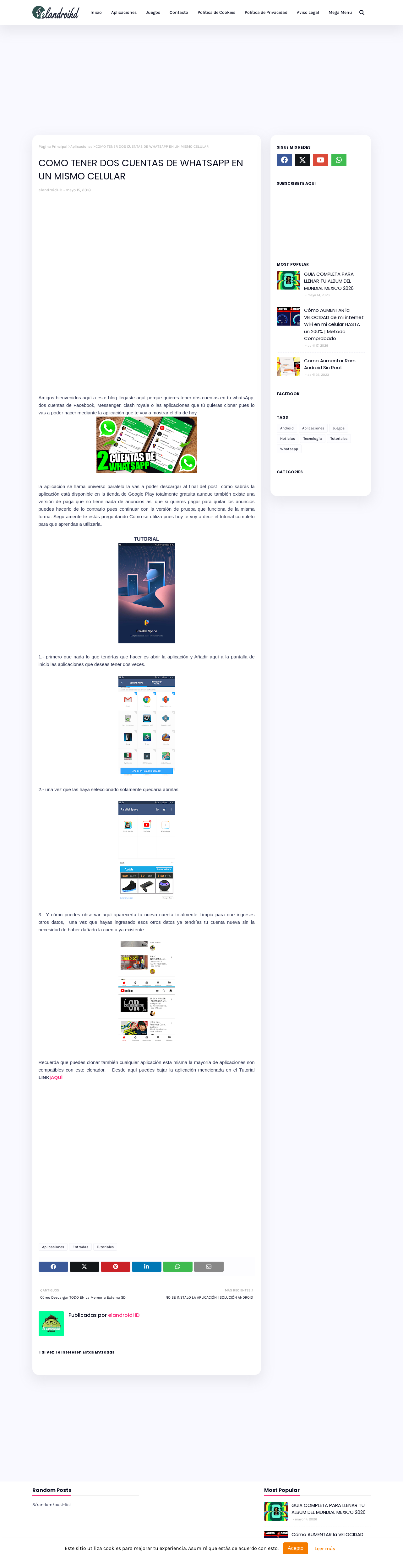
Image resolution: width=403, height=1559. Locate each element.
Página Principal (53, 146)
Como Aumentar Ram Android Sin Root (330, 364)
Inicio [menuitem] (96, 12)
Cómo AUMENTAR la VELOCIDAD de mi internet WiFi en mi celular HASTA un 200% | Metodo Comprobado (334, 324)
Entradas (80, 1247)
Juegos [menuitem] (153, 12)
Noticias (287, 438)
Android (287, 428)
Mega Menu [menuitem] (340, 12)
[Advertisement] (201, 78)
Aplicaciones (81, 146)
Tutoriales (105, 1247)
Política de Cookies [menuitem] (216, 12)
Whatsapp (289, 449)
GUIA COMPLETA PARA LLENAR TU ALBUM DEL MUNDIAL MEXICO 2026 (329, 281)
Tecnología (312, 438)
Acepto (295, 1548)
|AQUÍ (57, 1077)
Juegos (339, 428)
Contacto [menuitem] (179, 12)
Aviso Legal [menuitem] (308, 12)
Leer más (324, 1548)
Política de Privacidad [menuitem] (266, 12)
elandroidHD (51, 190)
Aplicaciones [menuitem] (124, 12)
